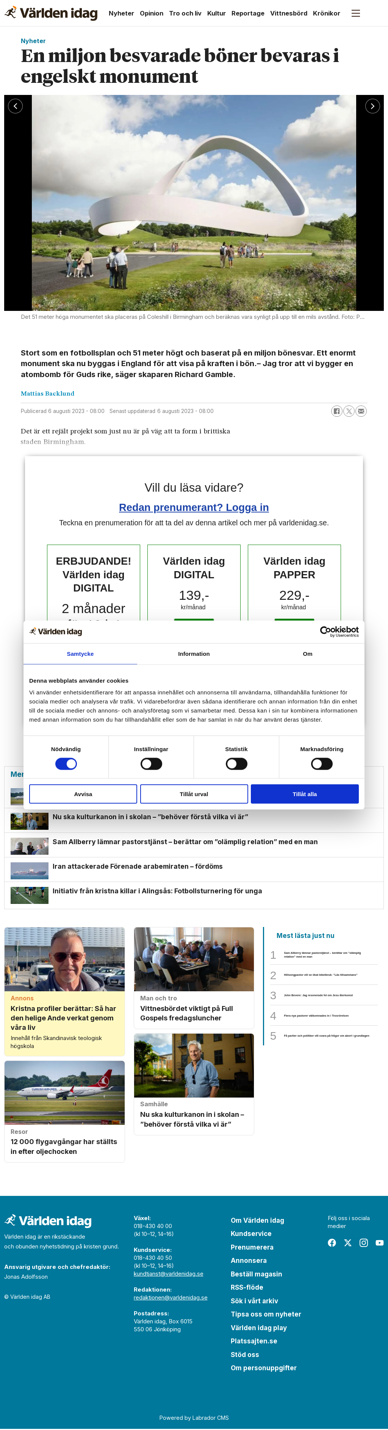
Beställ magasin (256, 1275)
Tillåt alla (305, 794)
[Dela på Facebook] (337, 411)
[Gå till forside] (50, 13)
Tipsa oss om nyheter (266, 1316)
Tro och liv (185, 13)
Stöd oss (245, 1356)
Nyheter (121, 13)
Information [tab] (194, 653)
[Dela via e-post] (361, 411)
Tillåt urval (194, 794)
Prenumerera (252, 1248)
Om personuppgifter (264, 1369)
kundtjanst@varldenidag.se (168, 1274)
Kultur (216, 13)
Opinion (151, 13)
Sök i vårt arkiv (254, 1302)
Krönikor (326, 13)
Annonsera (249, 1262)
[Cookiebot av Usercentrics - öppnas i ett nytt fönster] (326, 631)
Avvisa (83, 794)
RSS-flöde (247, 1289)
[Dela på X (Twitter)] (349, 411)
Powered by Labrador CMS (194, 1419)
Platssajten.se (254, 1342)
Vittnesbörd (288, 13)
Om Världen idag (257, 1221)
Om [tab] (307, 653)
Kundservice (251, 1235)
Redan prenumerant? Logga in (194, 507)
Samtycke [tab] (80, 653)
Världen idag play (259, 1329)
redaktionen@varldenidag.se (171, 1298)
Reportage (248, 13)
